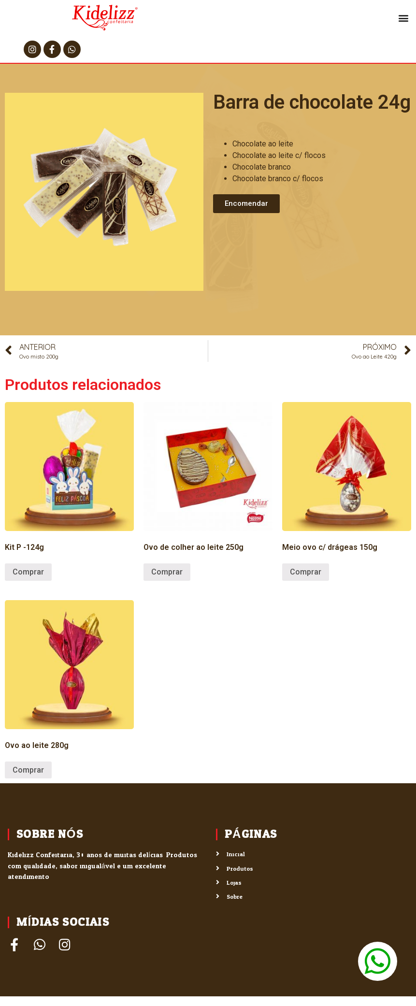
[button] (403, 18)
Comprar (28, 571)
